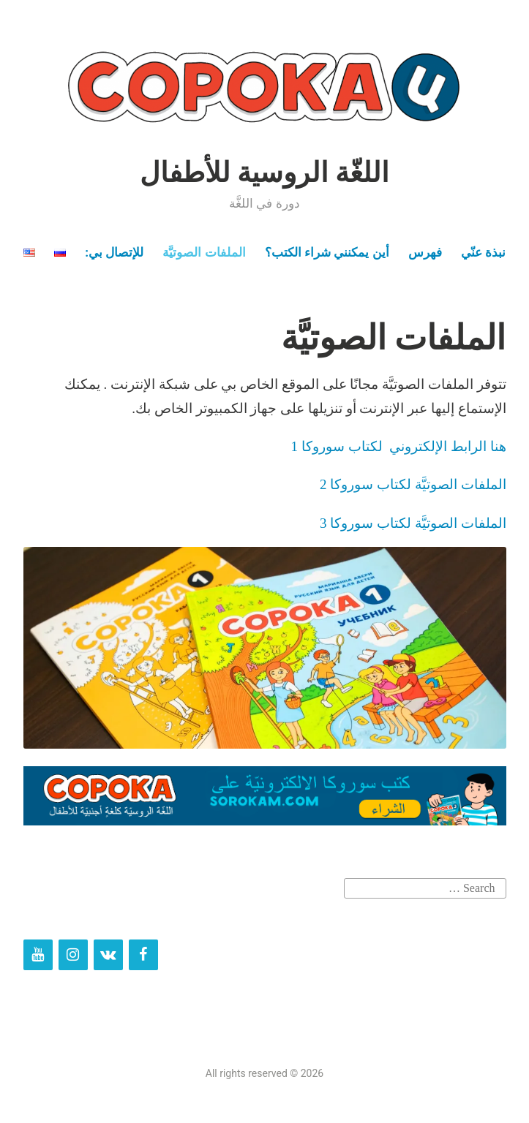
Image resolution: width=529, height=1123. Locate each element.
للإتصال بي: (114, 252)
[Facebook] (143, 954)
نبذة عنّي (483, 252)
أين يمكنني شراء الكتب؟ (327, 252)
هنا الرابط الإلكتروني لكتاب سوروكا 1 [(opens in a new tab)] (398, 446)
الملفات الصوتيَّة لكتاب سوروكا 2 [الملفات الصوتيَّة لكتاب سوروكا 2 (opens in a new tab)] (413, 484)
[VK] (108, 954)
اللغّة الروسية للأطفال (265, 172)
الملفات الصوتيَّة (203, 252)
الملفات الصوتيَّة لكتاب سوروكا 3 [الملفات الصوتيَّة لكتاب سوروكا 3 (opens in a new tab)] (413, 523)
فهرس (425, 252)
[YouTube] (38, 954)
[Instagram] (73, 954)
